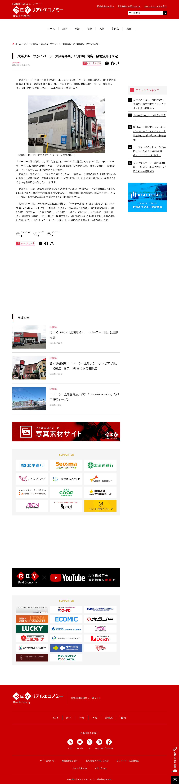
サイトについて (47, 761)
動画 (129, 28)
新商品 (115, 28)
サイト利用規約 (79, 768)
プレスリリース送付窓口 (155, 6)
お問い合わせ (100, 768)
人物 (102, 28)
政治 (77, 28)
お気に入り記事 (92, 63)
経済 (64, 28)
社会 (89, 28)
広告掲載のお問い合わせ (129, 6)
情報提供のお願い (105, 6)
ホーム (51, 28)
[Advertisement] (42, 287)
